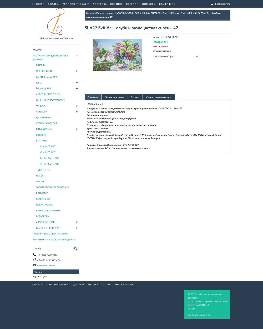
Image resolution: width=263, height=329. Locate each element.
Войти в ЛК (167, 3)
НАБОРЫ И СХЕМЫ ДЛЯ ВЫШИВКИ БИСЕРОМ (50, 57)
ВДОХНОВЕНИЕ (44, 117)
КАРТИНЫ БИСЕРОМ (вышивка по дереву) (54, 239)
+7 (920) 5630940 (47, 255)
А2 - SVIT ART (47, 146)
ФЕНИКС (40, 181)
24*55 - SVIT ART (49, 163)
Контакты (148, 3)
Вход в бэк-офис (124, 284)
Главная (38, 3)
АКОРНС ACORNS (45, 221)
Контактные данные (58, 284)
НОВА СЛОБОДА (44, 204)
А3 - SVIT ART (47, 152)
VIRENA (40, 105)
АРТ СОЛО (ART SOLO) (48, 94)
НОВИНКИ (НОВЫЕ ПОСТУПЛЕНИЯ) (50, 233)
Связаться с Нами (46, 265)
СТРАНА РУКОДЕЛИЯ (46, 123)
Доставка (100, 3)
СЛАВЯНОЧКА (43, 198)
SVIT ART (41, 140)
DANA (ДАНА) (43, 88)
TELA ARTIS (43, 169)
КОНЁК (39, 175)
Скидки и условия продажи (68, 3)
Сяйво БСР (41, 111)
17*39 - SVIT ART (49, 157)
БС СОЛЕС (41, 134)
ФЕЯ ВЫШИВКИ (44, 70)
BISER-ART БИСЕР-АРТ (48, 227)
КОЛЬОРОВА (42, 216)
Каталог (132, 3)
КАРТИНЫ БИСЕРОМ (46, 76)
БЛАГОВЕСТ (42, 192)
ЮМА (39, 82)
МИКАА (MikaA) (44, 128)
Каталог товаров (104, 13)
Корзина (116, 3)
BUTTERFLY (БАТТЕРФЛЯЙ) (50, 100)
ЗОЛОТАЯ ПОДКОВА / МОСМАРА (52, 187)
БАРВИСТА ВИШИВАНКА (48, 210)
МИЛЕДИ (40, 64)
